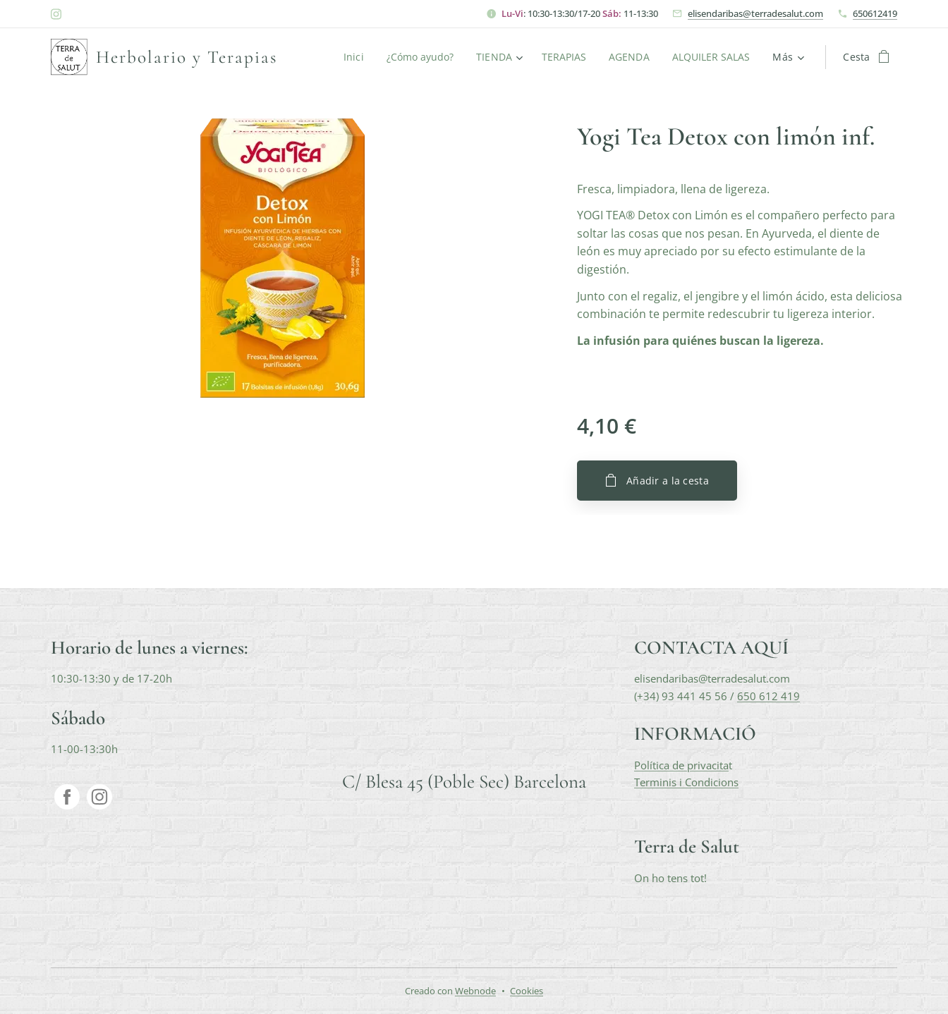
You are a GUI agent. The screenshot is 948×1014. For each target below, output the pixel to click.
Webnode (475, 990)
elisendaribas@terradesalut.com (755, 13)
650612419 (875, 13)
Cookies (526, 990)
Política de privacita (681, 764)
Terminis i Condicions (686, 782)
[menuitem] (349, 57)
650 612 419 (768, 695)
